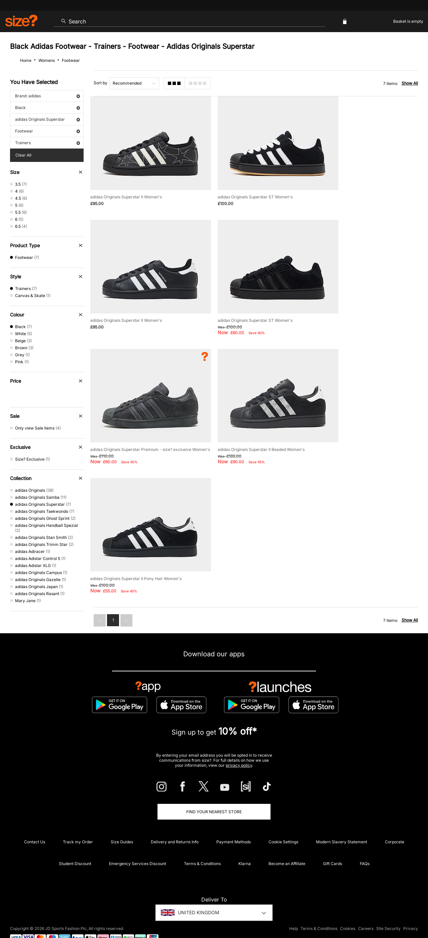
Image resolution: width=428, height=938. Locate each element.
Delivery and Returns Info (175, 826)
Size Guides (122, 826)
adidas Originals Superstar (47, 119)
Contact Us (34, 826)
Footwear (47, 130)
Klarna (244, 848)
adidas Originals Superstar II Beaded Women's (363, 300)
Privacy (410, 913)
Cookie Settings (283, 826)
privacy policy (239, 749)
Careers (365, 913)
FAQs (364, 848)
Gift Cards (332, 848)
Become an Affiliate (287, 848)
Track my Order (78, 826)
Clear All (23, 155)
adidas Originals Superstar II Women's (126, 187)
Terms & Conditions (202, 848)
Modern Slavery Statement (341, 826)
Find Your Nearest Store (214, 796)
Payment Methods (233, 826)
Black (47, 107)
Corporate (394, 826)
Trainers (47, 142)
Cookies (347, 913)
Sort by (100, 82)
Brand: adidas (47, 95)
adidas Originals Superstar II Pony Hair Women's (136, 425)
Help (293, 913)
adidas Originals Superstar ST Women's (242, 187)
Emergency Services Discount (137, 848)
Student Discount (75, 848)
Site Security (388, 913)
